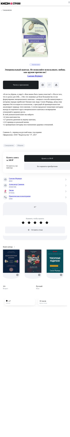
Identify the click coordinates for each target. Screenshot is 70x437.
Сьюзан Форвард (35, 76)
